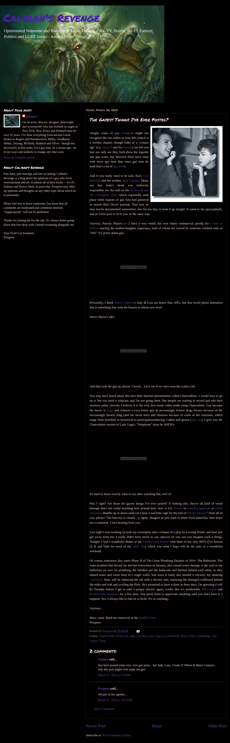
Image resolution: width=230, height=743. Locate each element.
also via (196, 419)
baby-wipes (209, 589)
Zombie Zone (147, 617)
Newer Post (95, 725)
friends (127, 147)
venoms (192, 508)
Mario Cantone (124, 302)
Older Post (217, 725)
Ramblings (203, 636)
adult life (139, 546)
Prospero (104, 688)
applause (204, 508)
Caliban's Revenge (52, 17)
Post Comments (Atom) (116, 735)
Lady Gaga (154, 636)
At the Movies (197, 513)
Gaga (110, 410)
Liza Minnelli (170, 636)
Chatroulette (106, 636)
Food (119, 636)
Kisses (178, 508)
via (127, 223)
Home (157, 725)
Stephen (103, 659)
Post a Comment (104, 709)
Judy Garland (131, 180)
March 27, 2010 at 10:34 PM (115, 700)
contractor (96, 579)
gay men (118, 166)
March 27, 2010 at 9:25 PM (114, 675)
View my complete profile (19, 157)
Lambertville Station (156, 541)
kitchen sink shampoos (104, 594)
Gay (125, 636)
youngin (126, 133)
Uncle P (107, 147)
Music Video (188, 636)
